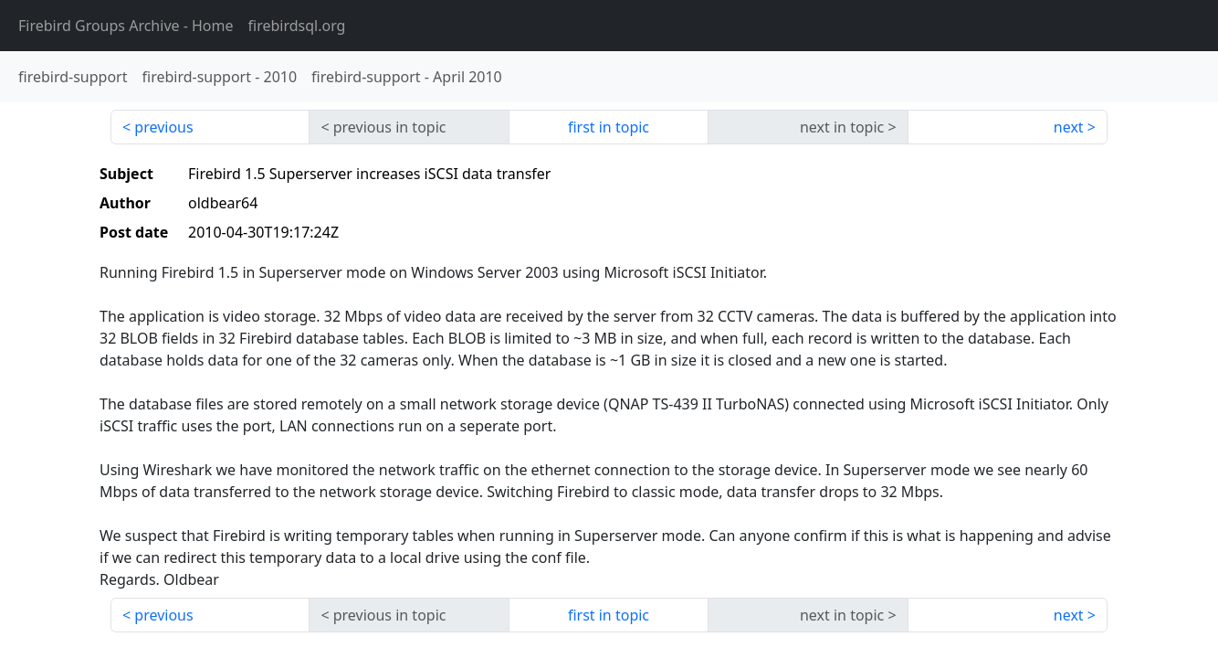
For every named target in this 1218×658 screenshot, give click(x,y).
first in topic (608, 127)
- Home (126, 26)
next (1069, 127)
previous (163, 127)
